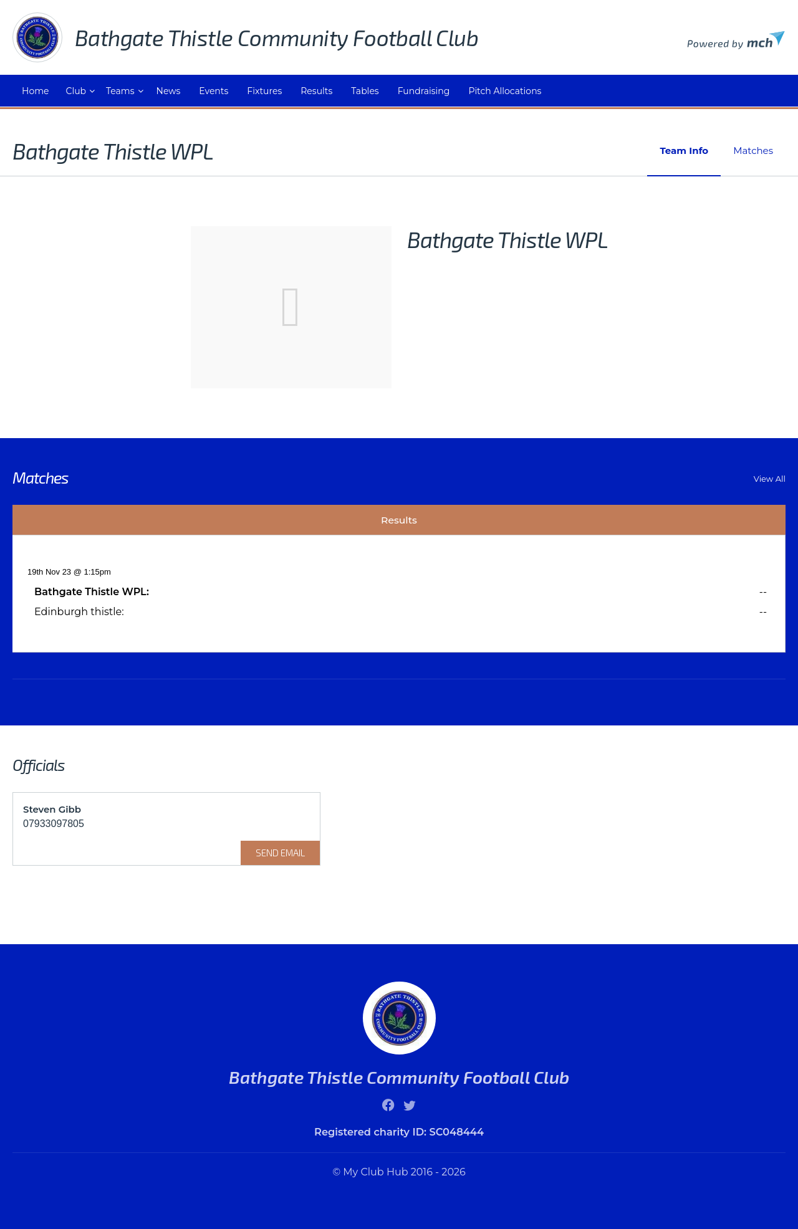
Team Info (684, 150)
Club (75, 91)
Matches (753, 150)
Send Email (280, 852)
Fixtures (264, 91)
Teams (120, 91)
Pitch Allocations (504, 91)
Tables (364, 91)
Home (35, 91)
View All (770, 479)
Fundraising (424, 91)
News (168, 91)
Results (316, 91)
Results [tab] (399, 520)
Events (213, 91)
